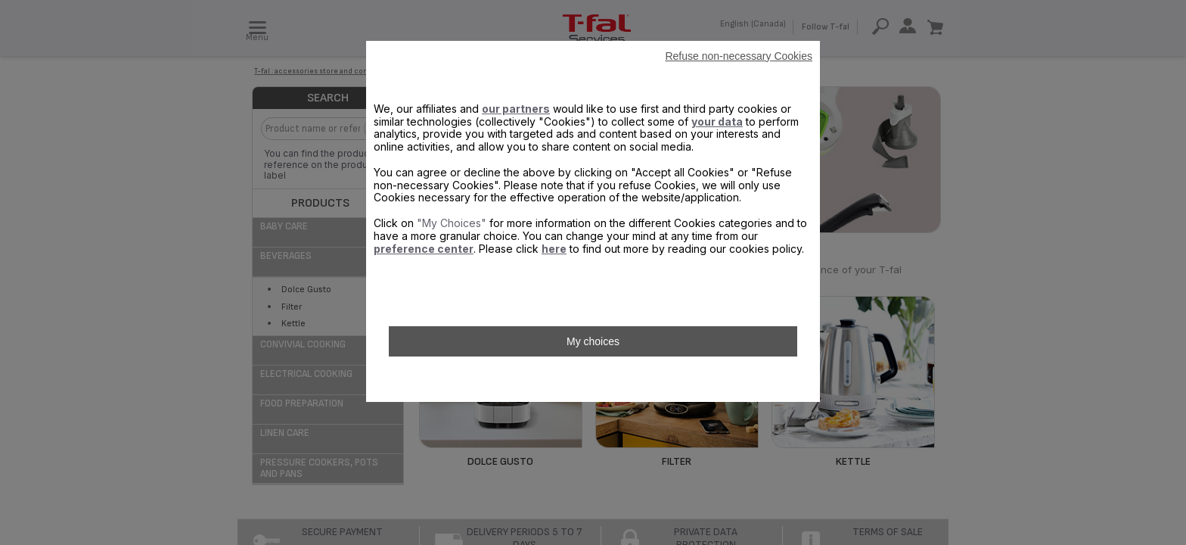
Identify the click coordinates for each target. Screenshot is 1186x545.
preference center (423, 248)
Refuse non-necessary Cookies (738, 56)
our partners (516, 108)
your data (717, 121)
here (554, 248)
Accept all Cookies (592, 379)
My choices (593, 341)
